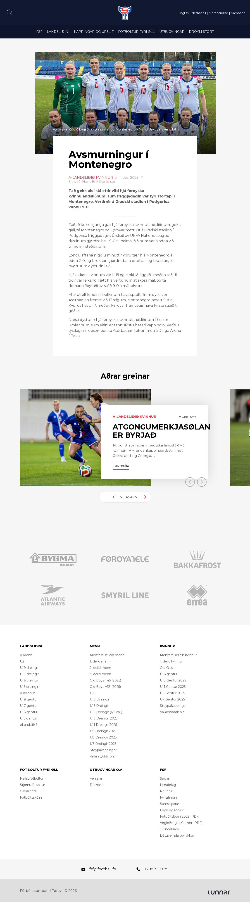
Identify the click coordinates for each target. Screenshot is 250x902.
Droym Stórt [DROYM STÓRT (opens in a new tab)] (201, 32)
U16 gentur (28, 712)
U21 (23, 661)
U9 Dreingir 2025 (103, 731)
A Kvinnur (27, 693)
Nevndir (166, 791)
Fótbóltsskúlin (31, 797)
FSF (39, 32)
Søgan (165, 778)
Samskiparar (169, 804)
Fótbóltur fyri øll (136, 32)
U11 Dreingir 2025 (103, 725)
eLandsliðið (29, 725)
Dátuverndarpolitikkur (177, 835)
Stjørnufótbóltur (32, 785)
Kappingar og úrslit (94, 32)
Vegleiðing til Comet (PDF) (181, 823)
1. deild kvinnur (171, 661)
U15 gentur (28, 718)
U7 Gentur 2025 (172, 699)
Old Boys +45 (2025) (105, 680)
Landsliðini (58, 32)
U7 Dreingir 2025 (103, 744)
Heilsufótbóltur (31, 778)
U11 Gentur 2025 (173, 687)
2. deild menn (100, 668)
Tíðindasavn (125, 497)
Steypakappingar (103, 750)
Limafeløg (168, 785)
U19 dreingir (29, 668)
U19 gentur (29, 699)
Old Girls (166, 668)
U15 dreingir (29, 687)
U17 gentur (29, 706)
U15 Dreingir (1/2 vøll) (106, 712)
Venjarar (96, 778)
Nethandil (199, 13)
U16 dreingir (29, 680)
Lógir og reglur (171, 810)
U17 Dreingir (99, 699)
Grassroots (28, 791)
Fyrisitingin (168, 797)
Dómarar (97, 785)
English (184, 13)
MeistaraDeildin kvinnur (178, 655)
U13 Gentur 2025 (173, 680)
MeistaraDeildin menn (107, 655)
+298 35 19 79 (156, 869)
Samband (238, 13)
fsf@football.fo (102, 869)
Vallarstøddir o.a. (102, 756)
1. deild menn (100, 661)
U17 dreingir (29, 674)
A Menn (26, 655)
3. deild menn (100, 674)
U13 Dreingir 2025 (103, 718)
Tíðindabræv (169, 829)
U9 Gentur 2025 (172, 693)
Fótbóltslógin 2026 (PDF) (180, 816)
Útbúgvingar (171, 32)
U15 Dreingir (99, 706)
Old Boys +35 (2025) (105, 687)
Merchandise (218, 13)
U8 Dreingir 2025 (103, 737)
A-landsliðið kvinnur (91, 177)
